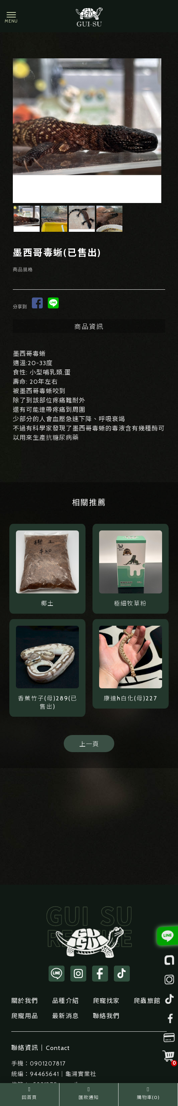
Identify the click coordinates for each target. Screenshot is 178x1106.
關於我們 (24, 1000)
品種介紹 (65, 1000)
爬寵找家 (106, 1000)
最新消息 (65, 1016)
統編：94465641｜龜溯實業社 (53, 1074)
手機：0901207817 (38, 1063)
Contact (58, 1048)
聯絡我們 (106, 1016)
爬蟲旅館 (147, 1000)
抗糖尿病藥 (62, 437)
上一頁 (89, 744)
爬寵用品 (24, 1016)
